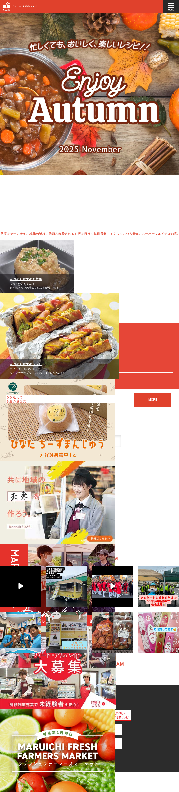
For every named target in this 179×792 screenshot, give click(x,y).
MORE (152, 399)
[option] (89, 121)
